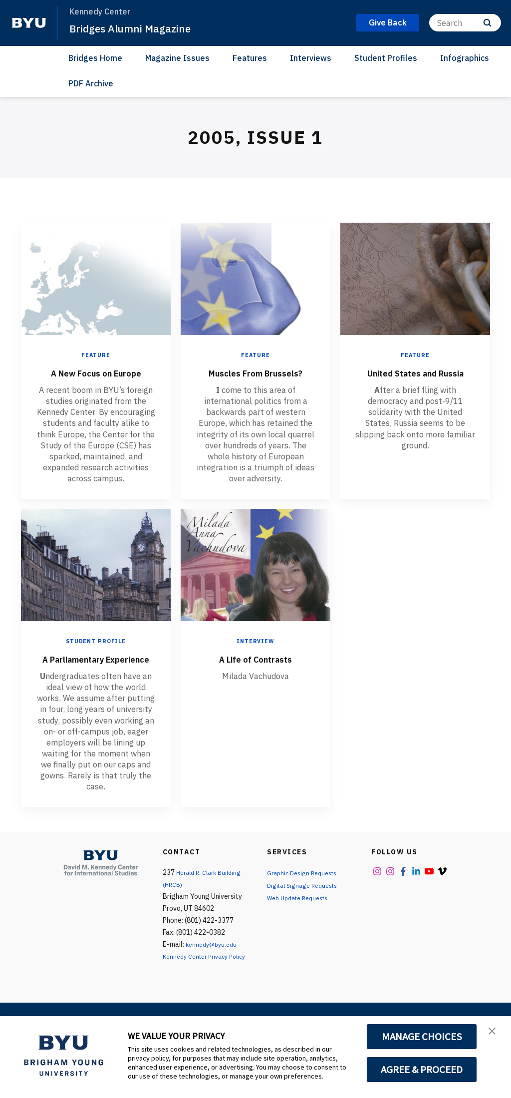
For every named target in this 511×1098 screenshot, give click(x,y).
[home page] (28, 23)
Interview (256, 656)
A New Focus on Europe (96, 379)
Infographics (464, 58)
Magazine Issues (177, 58)
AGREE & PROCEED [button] (422, 1070)
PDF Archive (90, 83)
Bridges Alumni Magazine (140, 28)
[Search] (465, 22)
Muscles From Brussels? (255, 379)
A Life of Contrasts (255, 673)
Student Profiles (385, 58)
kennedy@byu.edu (214, 973)
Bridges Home (95, 58)
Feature (96, 355)
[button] (495, 1034)
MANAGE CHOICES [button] (422, 1037)
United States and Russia (415, 379)
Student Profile (96, 656)
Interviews (310, 58)
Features (250, 58)
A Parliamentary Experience (96, 680)
